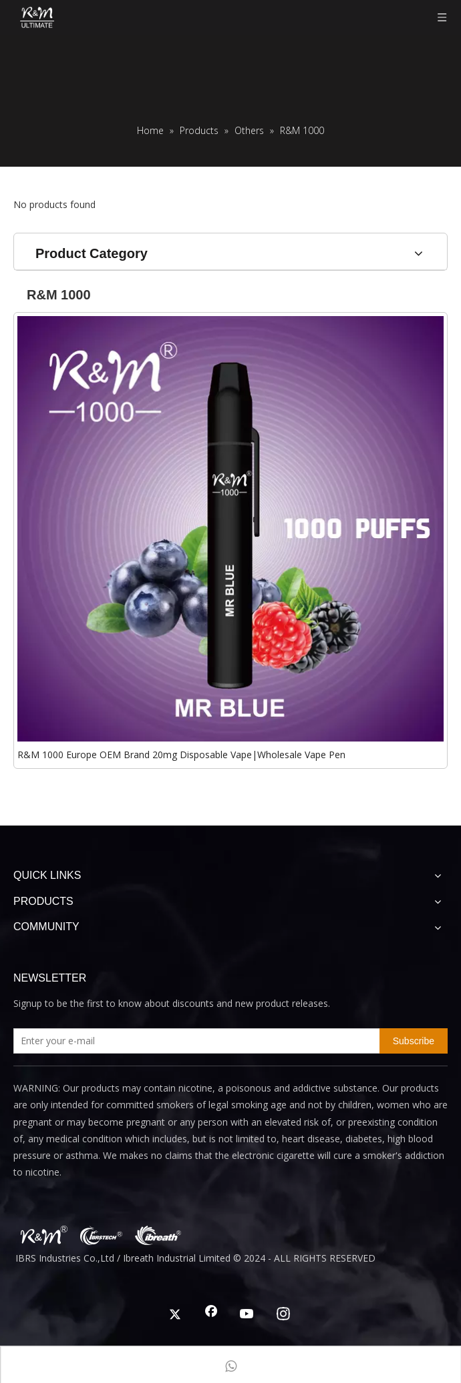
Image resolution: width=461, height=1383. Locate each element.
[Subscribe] (413, 1041)
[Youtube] (247, 1315)
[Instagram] (283, 1315)
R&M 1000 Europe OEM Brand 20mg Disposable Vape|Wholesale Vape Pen (181, 754)
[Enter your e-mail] (193, 1041)
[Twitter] (175, 1315)
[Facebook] (211, 1315)
